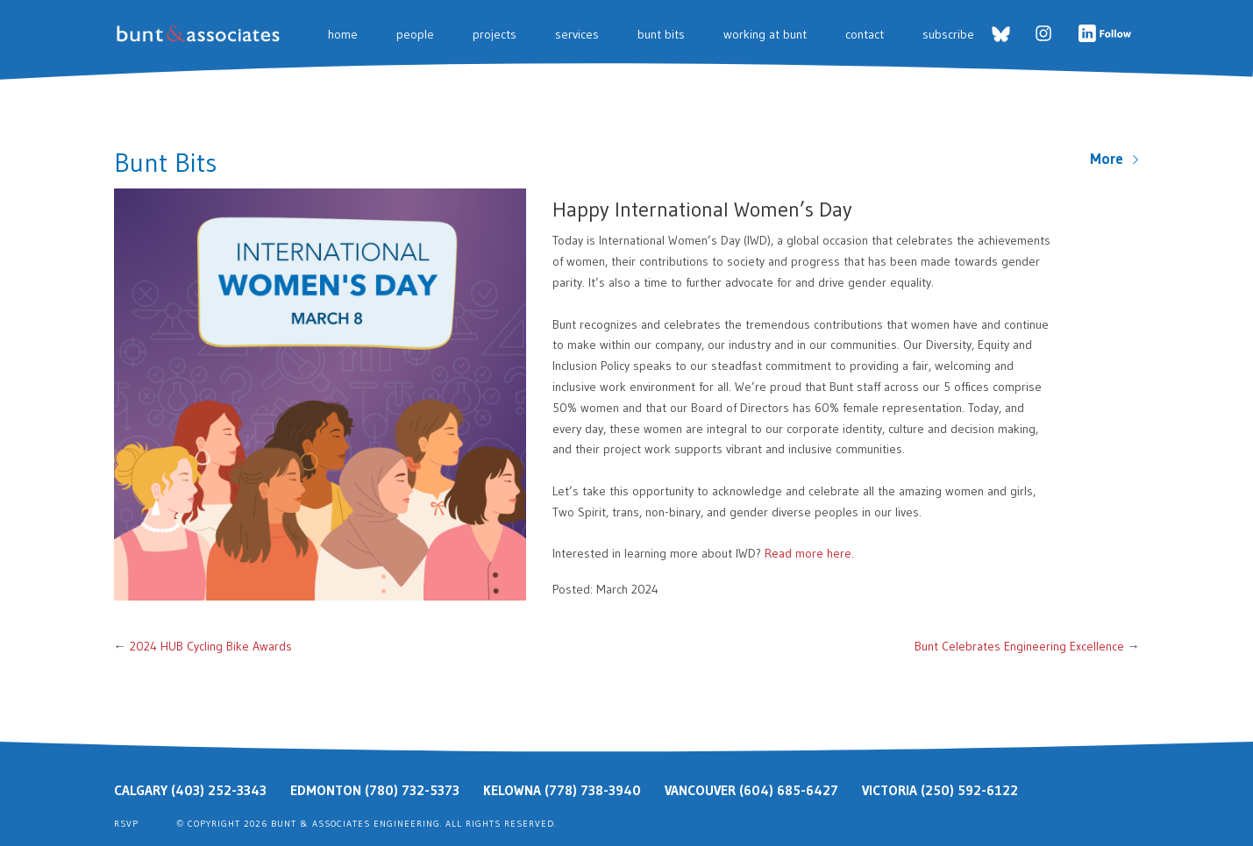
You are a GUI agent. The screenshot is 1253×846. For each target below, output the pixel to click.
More (1115, 158)
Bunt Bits (661, 34)
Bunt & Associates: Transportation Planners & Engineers (201, 34)
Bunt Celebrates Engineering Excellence (1019, 646)
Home (343, 34)
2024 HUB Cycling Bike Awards (211, 646)
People (415, 34)
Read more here (808, 553)
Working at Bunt (765, 34)
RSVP (126, 823)
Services (577, 34)
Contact (864, 34)
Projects (494, 34)
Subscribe (948, 34)
